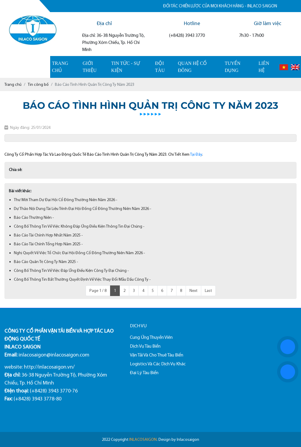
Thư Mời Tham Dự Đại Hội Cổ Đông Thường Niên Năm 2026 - (65, 199)
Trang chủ (60, 67)
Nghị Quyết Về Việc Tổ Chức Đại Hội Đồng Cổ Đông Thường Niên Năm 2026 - (79, 252)
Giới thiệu (89, 67)
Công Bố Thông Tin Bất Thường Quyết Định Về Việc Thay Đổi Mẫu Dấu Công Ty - (82, 279)
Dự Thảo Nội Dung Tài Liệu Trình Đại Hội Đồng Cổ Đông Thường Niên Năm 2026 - (82, 208)
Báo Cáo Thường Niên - (34, 217)
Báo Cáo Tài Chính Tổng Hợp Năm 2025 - (48, 243)
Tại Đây (196, 154)
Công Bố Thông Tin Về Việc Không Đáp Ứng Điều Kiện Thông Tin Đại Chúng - (79, 226)
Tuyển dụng (232, 67)
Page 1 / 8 (98, 290)
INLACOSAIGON (143, 439)
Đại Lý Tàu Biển (144, 372)
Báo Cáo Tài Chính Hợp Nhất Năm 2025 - (48, 235)
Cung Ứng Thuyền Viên (151, 337)
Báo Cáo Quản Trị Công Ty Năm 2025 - (46, 261)
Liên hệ (264, 67)
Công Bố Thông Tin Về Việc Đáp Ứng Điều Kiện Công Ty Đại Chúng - (71, 270)
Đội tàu (160, 67)
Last (208, 290)
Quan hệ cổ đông (192, 67)
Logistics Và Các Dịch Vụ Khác (158, 364)
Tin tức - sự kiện (125, 67)
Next (193, 290)
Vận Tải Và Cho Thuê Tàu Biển (156, 355)
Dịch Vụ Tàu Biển (145, 346)
